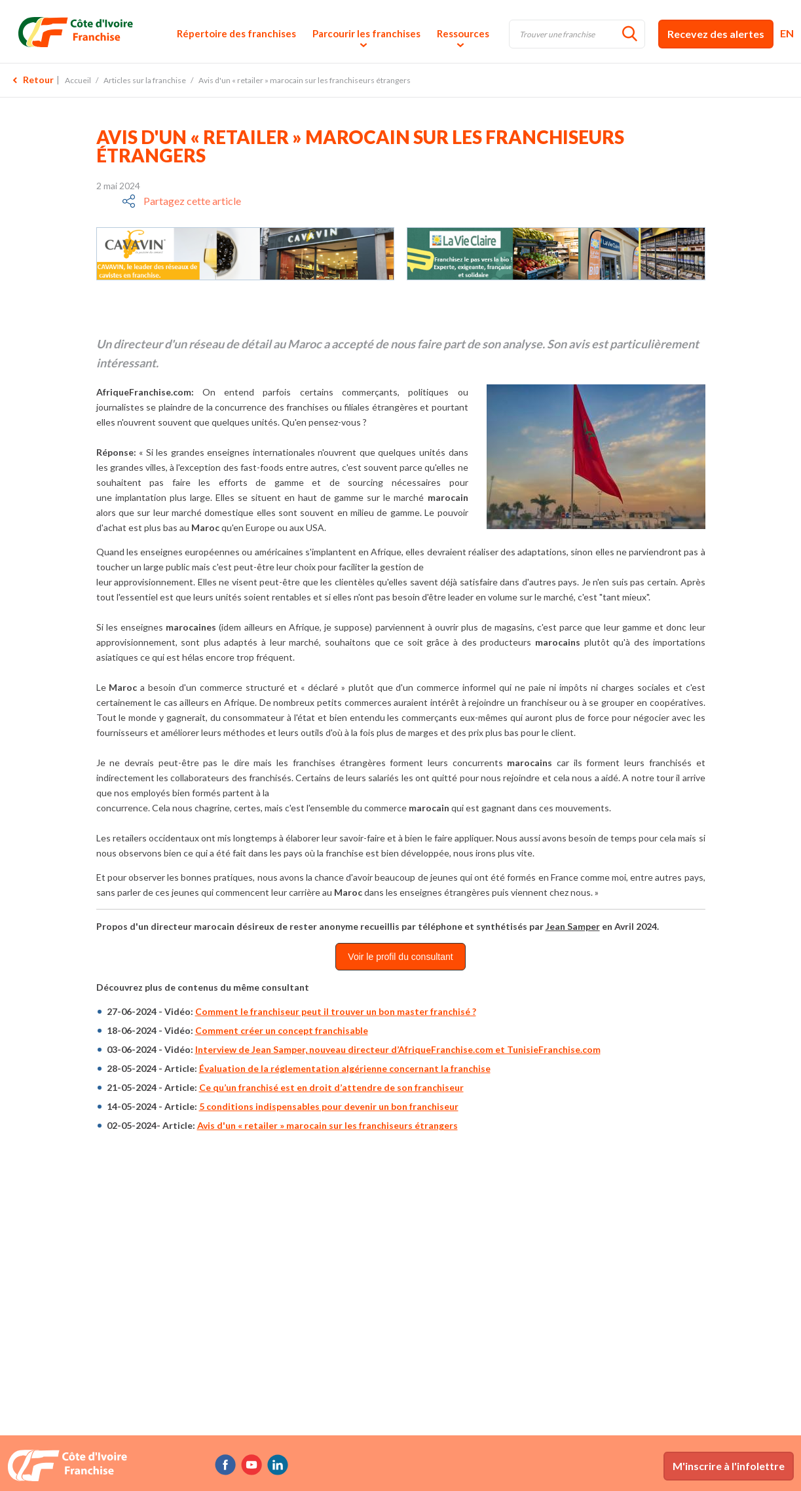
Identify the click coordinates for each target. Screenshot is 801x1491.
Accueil (78, 80)
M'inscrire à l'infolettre (729, 1466)
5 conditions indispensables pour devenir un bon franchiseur (328, 1106)
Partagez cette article (192, 200)
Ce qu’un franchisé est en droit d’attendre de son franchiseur (331, 1087)
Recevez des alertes (715, 34)
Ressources (463, 33)
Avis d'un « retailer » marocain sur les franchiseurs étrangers (327, 1125)
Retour (38, 79)
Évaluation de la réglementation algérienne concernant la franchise (345, 1068)
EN (787, 33)
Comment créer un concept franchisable (281, 1030)
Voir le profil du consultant (400, 956)
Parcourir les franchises (366, 33)
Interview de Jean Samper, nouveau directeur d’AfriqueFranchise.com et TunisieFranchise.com (398, 1049)
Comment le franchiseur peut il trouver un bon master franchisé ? (335, 1011)
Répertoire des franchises (236, 33)
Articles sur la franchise (144, 80)
